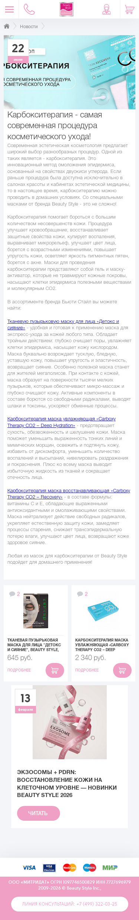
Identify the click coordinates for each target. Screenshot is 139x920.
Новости (29, 26)
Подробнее (19, 670)
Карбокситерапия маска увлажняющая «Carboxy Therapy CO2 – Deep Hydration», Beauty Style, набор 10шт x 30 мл (102, 645)
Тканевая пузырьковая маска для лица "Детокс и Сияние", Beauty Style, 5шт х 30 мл (34, 645)
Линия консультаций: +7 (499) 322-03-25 (69, 904)
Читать (38, 813)
